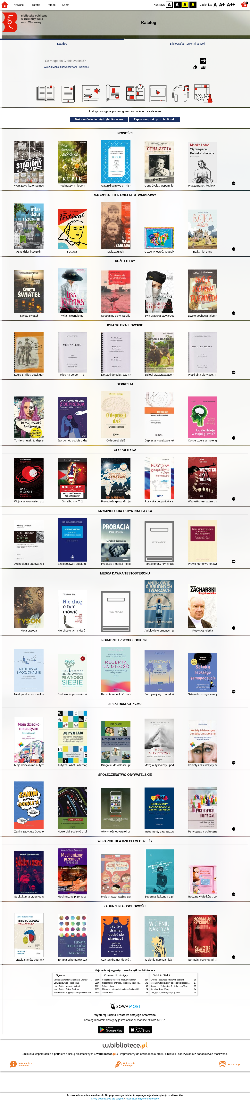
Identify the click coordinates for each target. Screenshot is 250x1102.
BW (177, 4)
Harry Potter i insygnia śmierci (67, 986)
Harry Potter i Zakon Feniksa (66, 989)
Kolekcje (84, 66)
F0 (215, 4)
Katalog (62, 43)
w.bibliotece (106, 1053)
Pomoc (51, 4)
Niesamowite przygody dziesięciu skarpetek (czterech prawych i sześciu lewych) (89, 993)
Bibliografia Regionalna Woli (187, 43)
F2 (231, 4)
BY (193, 4)
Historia (35, 4)
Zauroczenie (107, 993)
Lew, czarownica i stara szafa (66, 983)
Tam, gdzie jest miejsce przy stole (165, 993)
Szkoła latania (108, 986)
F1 (222, 4)
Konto (65, 4)
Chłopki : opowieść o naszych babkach (119, 980)
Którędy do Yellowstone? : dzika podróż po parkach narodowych (178, 986)
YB (185, 4)
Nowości (19, 4)
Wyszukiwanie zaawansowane (61, 66)
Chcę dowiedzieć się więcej (107, 1098)
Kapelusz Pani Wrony (160, 989)
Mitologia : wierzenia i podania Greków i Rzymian (75, 980)
